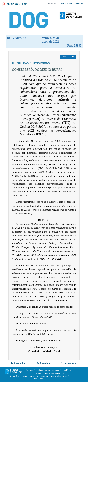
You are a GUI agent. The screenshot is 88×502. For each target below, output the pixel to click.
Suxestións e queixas (49, 376)
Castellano (65, 3)
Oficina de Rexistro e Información (24, 376)
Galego (51, 3)
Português (79, 3)
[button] (68, 57)
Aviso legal (64, 376)
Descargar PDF (16, 4)
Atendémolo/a (39, 378)
